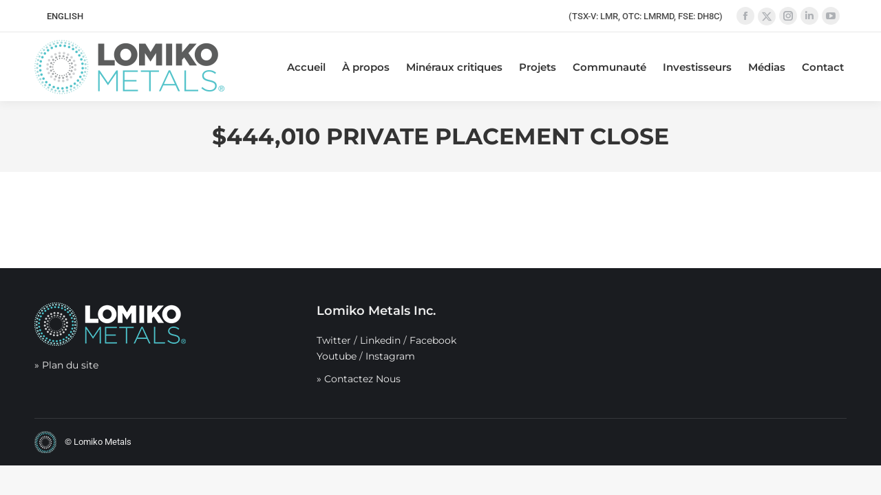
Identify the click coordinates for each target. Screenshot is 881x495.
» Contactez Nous (359, 379)
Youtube (337, 356)
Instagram (390, 356)
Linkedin (380, 340)
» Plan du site (66, 365)
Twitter (334, 340)
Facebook (433, 340)
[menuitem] (65, 16)
